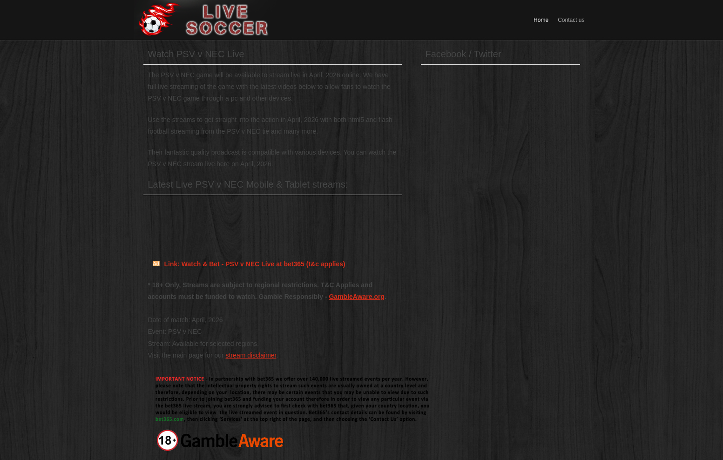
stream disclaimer (251, 355)
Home (541, 20)
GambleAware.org (357, 296)
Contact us (571, 20)
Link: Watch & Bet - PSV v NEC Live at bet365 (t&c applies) (254, 264)
